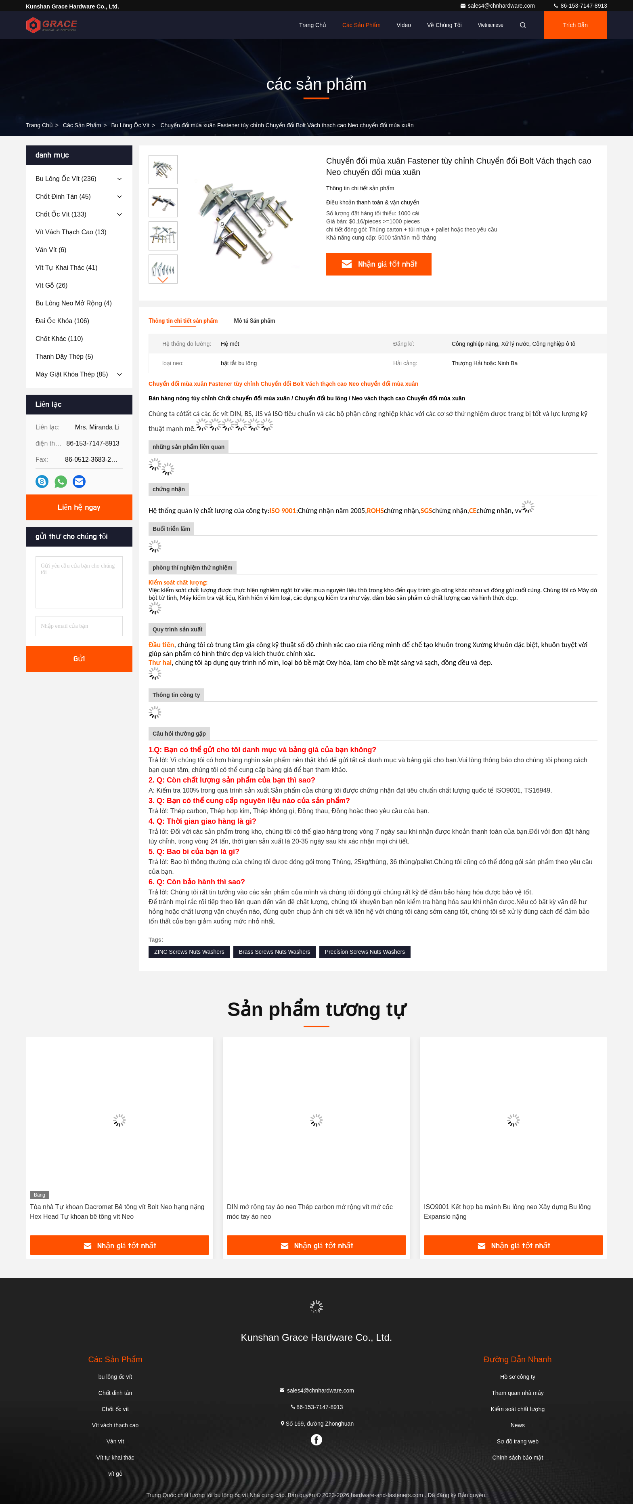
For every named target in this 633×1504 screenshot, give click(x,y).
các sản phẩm (82, 125)
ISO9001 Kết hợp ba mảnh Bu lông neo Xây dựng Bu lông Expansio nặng (507, 1211)
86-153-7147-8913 (580, 5)
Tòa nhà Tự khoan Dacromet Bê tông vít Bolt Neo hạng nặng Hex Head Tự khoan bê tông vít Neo (117, 1211)
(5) (64, 356)
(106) (62, 321)
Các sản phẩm (361, 25)
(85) (72, 374)
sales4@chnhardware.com (498, 5)
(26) (51, 285)
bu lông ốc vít (130, 125)
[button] (163, 280)
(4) (74, 303)
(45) (63, 196)
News (518, 1425)
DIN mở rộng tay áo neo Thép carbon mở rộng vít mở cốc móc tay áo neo (310, 1211)
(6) (51, 249)
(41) (67, 267)
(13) (71, 232)
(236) (66, 178)
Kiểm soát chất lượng (518, 1409)
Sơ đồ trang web (518, 1441)
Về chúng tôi (444, 25)
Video (404, 25)
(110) (59, 338)
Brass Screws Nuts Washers (274, 952)
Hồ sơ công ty (517, 1377)
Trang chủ (312, 25)
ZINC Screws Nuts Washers (189, 952)
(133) (61, 214)
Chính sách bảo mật (518, 1457)
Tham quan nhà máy (517, 1393)
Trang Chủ (39, 125)
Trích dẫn (575, 25)
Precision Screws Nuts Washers (365, 952)
